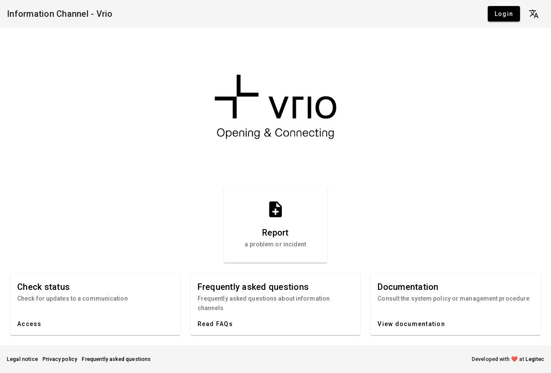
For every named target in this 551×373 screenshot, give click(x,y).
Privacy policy (60, 359)
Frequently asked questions (116, 359)
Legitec (535, 359)
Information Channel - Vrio (60, 14)
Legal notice (22, 359)
